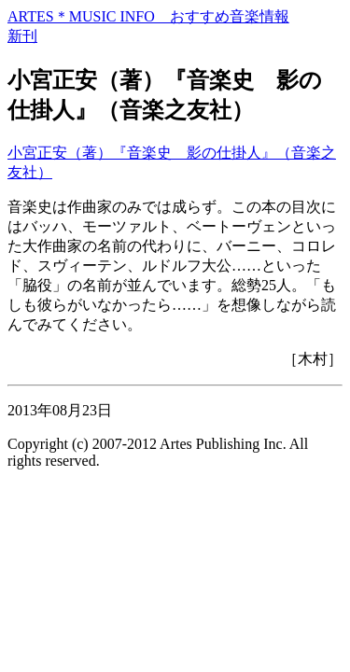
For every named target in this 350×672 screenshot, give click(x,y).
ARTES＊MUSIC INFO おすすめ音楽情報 (148, 16)
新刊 (22, 36)
